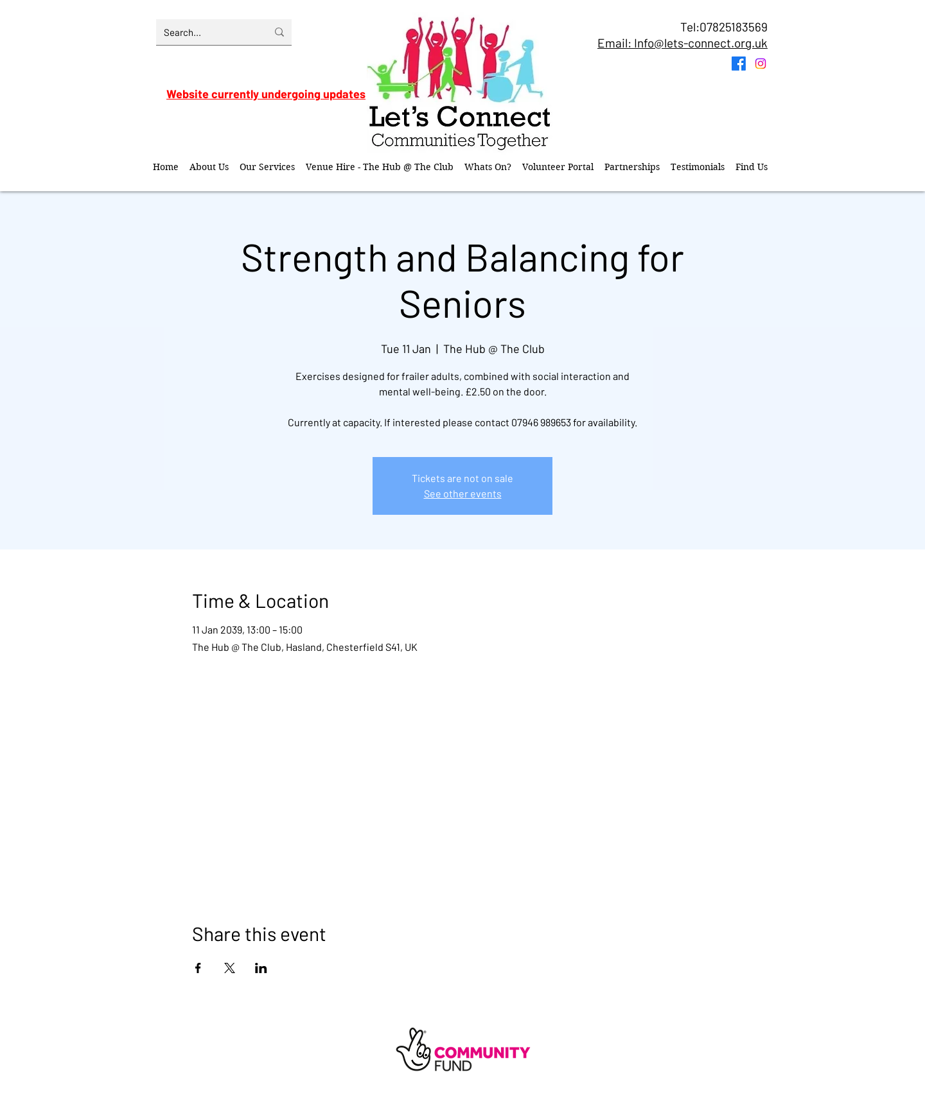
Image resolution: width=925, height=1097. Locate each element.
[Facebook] (739, 63)
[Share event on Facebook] (198, 968)
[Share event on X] (230, 968)
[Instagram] (760, 63)
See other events (463, 493)
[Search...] (206, 32)
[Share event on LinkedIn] (261, 968)
